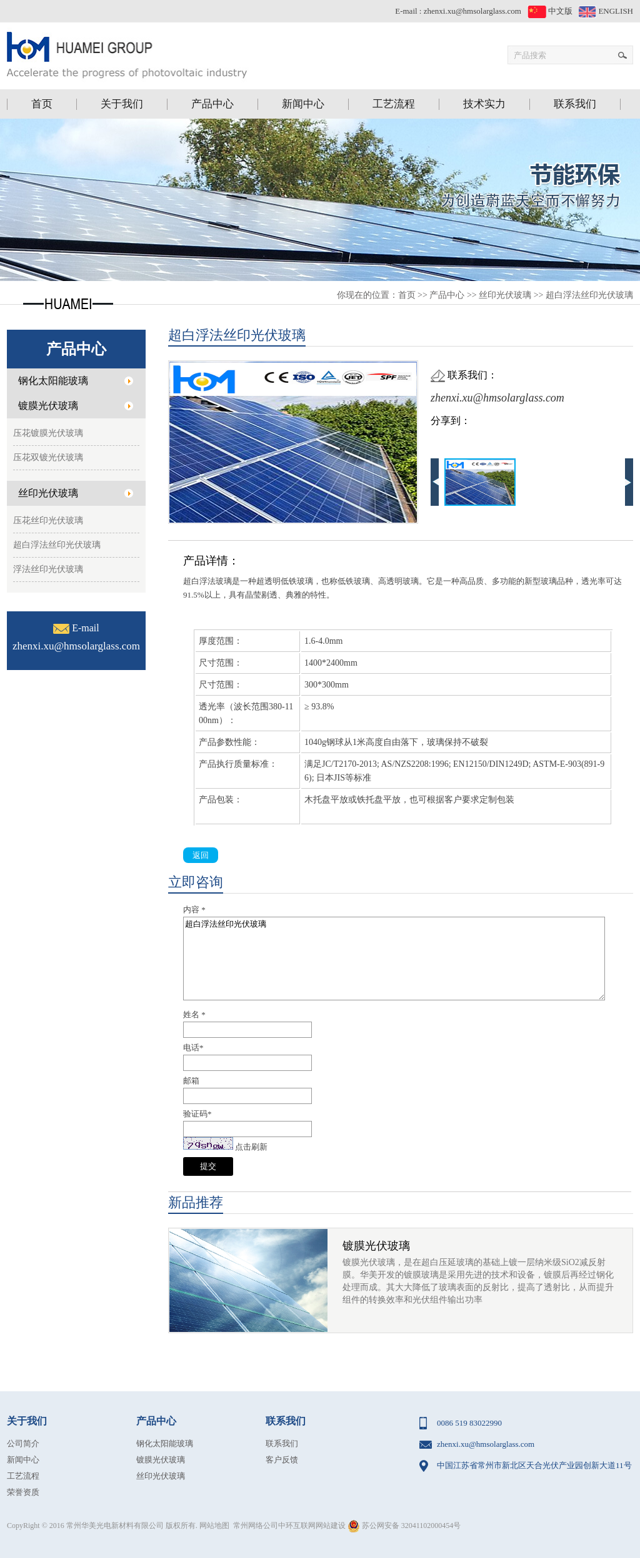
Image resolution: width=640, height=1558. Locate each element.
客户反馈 (282, 1459)
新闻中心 (23, 1459)
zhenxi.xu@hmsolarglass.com (472, 11)
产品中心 (446, 295)
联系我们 (282, 1443)
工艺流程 (23, 1476)
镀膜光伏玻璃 (376, 1246)
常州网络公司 (255, 1525)
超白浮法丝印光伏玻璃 (589, 295)
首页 (407, 295)
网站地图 (214, 1525)
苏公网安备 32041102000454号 (404, 1525)
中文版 (550, 11)
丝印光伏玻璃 (505, 295)
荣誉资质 (23, 1492)
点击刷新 (251, 1146)
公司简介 (23, 1443)
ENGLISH (606, 11)
